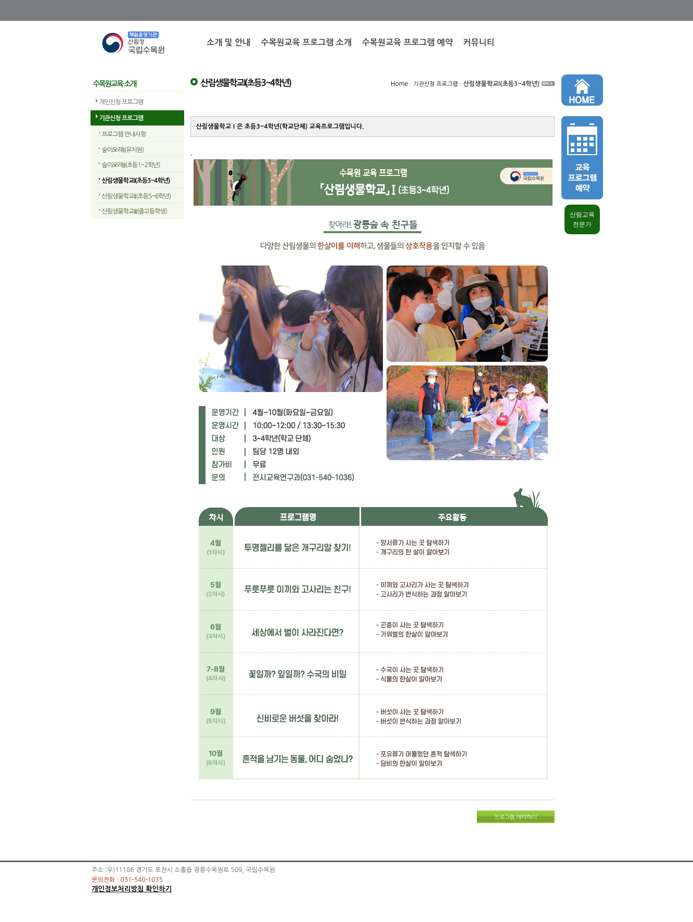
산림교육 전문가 (582, 219)
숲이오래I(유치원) (123, 150)
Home (399, 84)
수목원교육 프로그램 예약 (407, 42)
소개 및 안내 (228, 42)
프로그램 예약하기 (515, 816)
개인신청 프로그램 (121, 102)
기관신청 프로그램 (121, 118)
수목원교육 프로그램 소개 (306, 42)
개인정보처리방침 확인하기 (132, 889)
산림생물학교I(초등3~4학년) (136, 181)
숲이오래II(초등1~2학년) (131, 165)
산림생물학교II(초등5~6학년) (136, 196)
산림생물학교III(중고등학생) (135, 211)
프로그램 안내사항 (124, 134)
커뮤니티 (478, 42)
